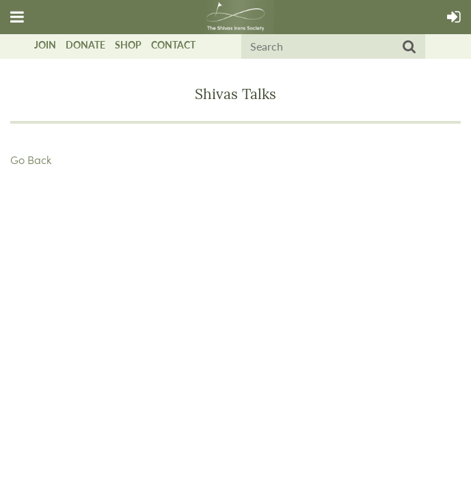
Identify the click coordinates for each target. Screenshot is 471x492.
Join (45, 45)
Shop (128, 45)
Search (409, 47)
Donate (85, 45)
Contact (173, 45)
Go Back (30, 159)
